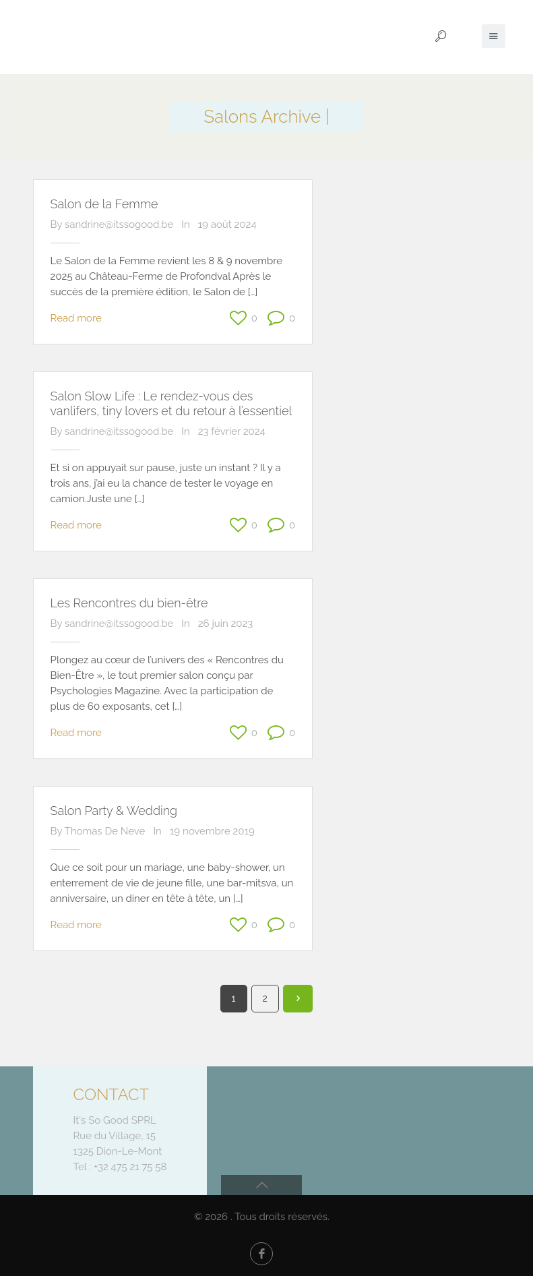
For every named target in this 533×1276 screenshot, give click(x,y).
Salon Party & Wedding (114, 810)
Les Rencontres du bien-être (129, 603)
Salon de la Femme (104, 204)
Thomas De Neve (105, 831)
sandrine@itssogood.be (119, 224)
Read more (76, 318)
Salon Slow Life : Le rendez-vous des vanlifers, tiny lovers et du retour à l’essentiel (171, 403)
